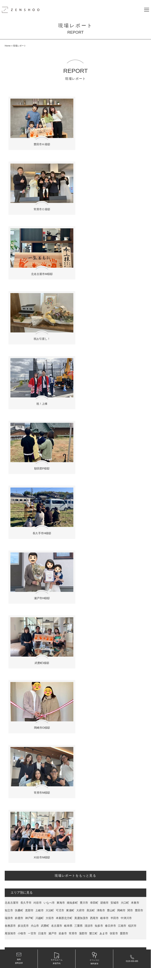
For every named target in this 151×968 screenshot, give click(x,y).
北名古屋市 (11, 500)
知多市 (99, 523)
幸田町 (94, 500)
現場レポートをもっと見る (75, 473)
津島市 (101, 507)
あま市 (103, 531)
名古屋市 (56, 523)
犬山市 (35, 523)
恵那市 (29, 507)
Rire (43, 559)
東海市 (61, 500)
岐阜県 (68, 523)
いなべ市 (49, 500)
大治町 (50, 507)
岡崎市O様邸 (111, 392)
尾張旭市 (10, 531)
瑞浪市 (9, 515)
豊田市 (139, 507)
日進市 (42, 531)
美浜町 (91, 507)
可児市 (60, 507)
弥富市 (114, 531)
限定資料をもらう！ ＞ (75, 695)
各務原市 (10, 523)
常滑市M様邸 (40, 454)
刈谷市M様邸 (111, 454)
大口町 (125, 500)
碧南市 (104, 500)
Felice (8, 559)
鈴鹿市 (19, 515)
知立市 (9, 507)
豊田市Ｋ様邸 (40, 141)
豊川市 (84, 500)
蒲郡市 (83, 531)
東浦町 (70, 507)
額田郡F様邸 (111, 267)
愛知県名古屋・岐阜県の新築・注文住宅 (89, 941)
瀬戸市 (52, 531)
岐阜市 (104, 515)
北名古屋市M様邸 (40, 204)
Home (8, 45)
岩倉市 (63, 531)
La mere (63, 559)
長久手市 (25, 500)
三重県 (78, 523)
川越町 (39, 515)
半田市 (114, 515)
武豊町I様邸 (40, 392)
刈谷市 (37, 500)
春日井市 (110, 523)
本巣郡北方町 (64, 515)
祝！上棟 (40, 267)
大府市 (80, 507)
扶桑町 (19, 507)
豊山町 (111, 507)
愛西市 (124, 531)
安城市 (114, 500)
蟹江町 (93, 531)
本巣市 (135, 500)
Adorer (52, 559)
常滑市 (73, 531)
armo (17, 559)
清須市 (89, 523)
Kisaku (34, 559)
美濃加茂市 (81, 515)
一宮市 (32, 531)
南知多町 (72, 500)
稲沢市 (132, 523)
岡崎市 (121, 507)
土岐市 (39, 507)
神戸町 (29, 515)
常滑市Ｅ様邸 (111, 141)
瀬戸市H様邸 (111, 329)
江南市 (122, 523)
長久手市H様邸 (40, 329)
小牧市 (22, 531)
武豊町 (45, 523)
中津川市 (126, 515)
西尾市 (94, 515)
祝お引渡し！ (111, 204)
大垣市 (50, 515)
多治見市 (23, 523)
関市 (130, 507)
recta (25, 559)
